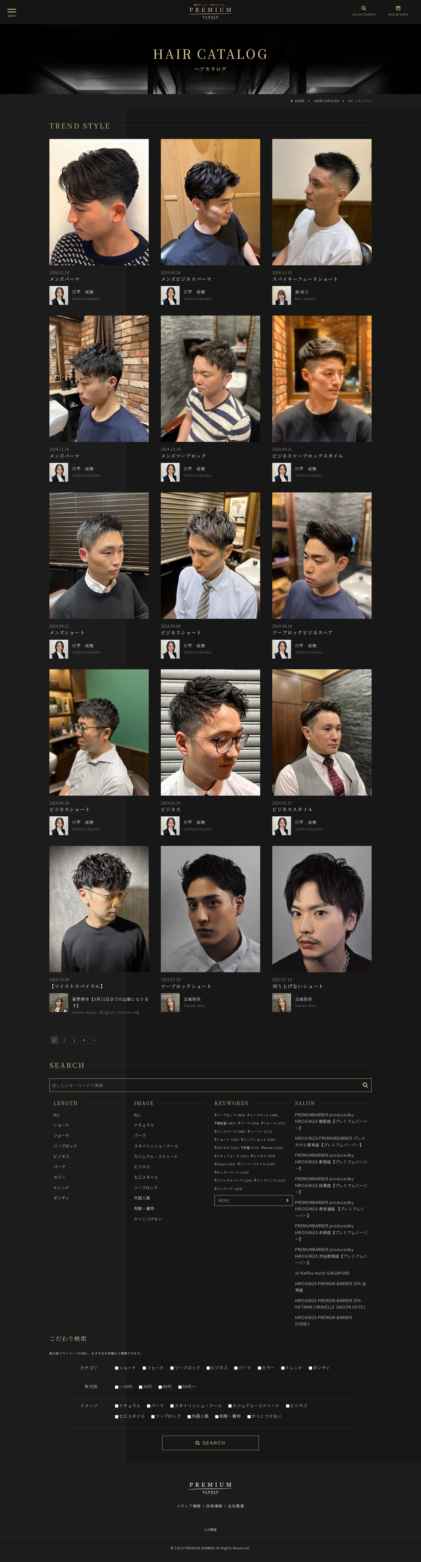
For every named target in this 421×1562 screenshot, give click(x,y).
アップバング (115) (271, 1180)
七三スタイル (146, 1177)
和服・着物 (144, 1208)
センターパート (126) (233, 1172)
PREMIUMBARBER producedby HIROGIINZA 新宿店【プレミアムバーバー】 (331, 1161)
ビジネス (61, 1156)
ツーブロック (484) (231, 1115)
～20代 (126, 1386)
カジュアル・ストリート (156, 1156)
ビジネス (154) (264, 1156)
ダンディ (61, 1197)
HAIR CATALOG (326, 100)
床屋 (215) (251, 1147)
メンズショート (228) (259, 1139)
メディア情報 (189, 1506)
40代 (167, 1386)
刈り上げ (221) (228, 1147)
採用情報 (214, 1506)
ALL (56, 1114)
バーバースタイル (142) (257, 1164)
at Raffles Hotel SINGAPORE (322, 1273)
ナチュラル (144, 1125)
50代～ (189, 1386)
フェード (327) (275, 1123)
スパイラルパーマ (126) (234, 1180)
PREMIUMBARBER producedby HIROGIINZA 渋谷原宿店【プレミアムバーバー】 (331, 1255)
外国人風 (142, 1197)
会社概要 (236, 1506)
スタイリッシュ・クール (156, 1146)
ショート (61, 1125)
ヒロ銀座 (210, 1529)
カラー (59, 1177)
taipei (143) (226, 1164)
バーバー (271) (261, 1131)
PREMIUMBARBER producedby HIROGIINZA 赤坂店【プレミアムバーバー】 (331, 1232)
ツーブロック (65, 1146)
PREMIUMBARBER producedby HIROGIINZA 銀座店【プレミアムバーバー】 (331, 1121)
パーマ (59, 1166)
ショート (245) (228, 1139)
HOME (300, 100)
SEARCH (210, 1443)
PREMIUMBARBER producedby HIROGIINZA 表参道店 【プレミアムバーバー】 (329, 1208)
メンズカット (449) (264, 1115)
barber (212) (273, 1147)
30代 (147, 1386)
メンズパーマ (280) (231, 1131)
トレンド (61, 1187)
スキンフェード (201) (233, 1156)
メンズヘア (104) (229, 1188)
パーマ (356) (249, 1123)
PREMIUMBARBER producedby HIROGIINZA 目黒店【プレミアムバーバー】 (331, 1185)
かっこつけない (148, 1218)
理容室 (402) (226, 1123)
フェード (61, 1135)
